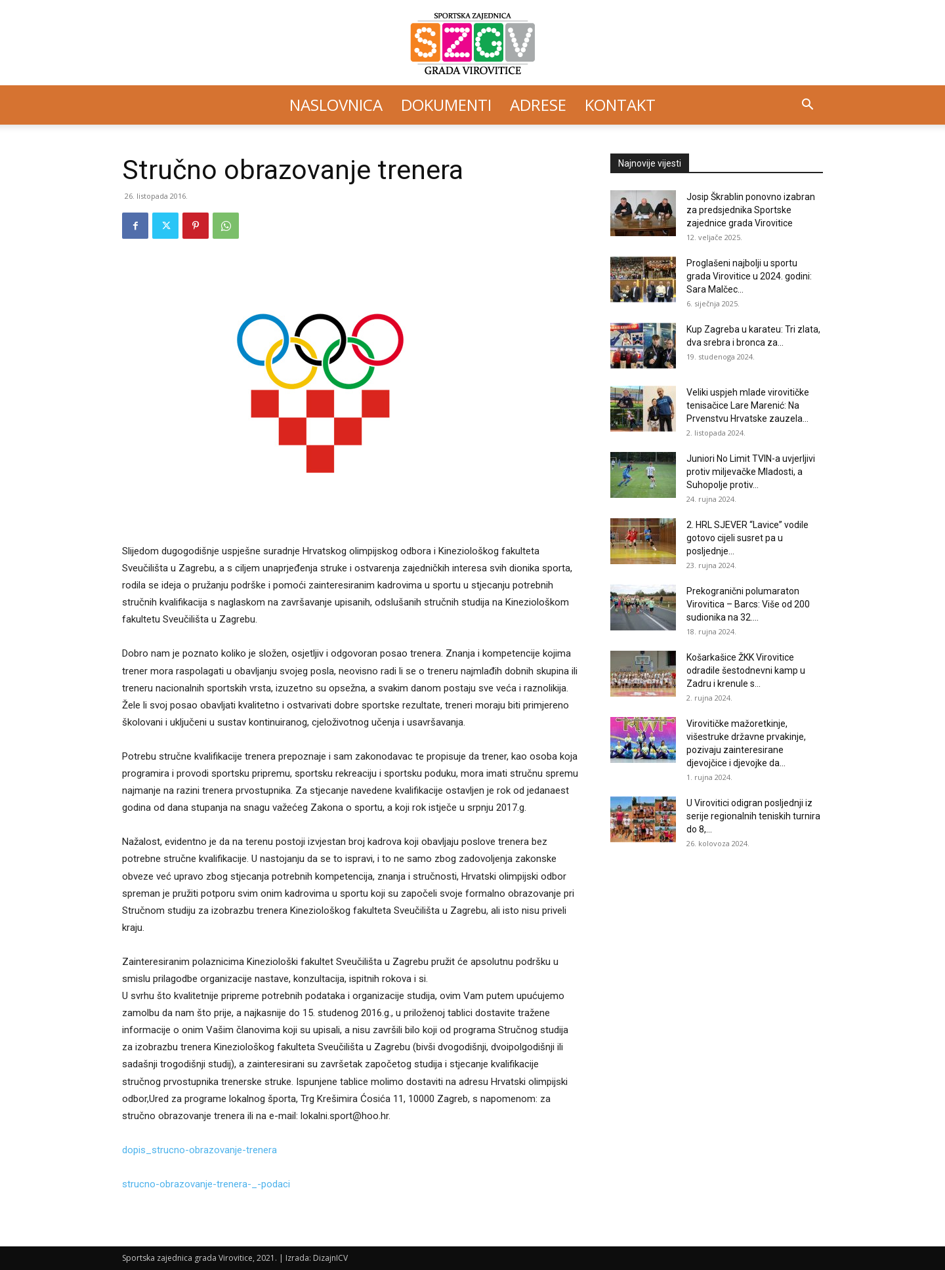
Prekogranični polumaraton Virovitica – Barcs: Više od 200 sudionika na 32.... (748, 604)
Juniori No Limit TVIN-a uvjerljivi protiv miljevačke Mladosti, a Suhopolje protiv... (750, 471)
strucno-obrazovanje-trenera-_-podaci (206, 1184)
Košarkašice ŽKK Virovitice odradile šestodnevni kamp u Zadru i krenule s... (745, 670)
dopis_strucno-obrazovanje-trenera (199, 1150)
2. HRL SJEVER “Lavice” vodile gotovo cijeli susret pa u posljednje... (747, 538)
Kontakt (620, 104)
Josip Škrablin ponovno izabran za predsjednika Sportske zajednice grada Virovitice (750, 210)
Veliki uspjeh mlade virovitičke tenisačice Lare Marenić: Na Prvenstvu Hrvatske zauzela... (747, 405)
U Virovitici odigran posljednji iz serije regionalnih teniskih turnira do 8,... (753, 816)
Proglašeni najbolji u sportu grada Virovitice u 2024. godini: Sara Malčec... (749, 276)
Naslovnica (336, 104)
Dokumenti (446, 104)
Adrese (538, 104)
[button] (807, 106)
